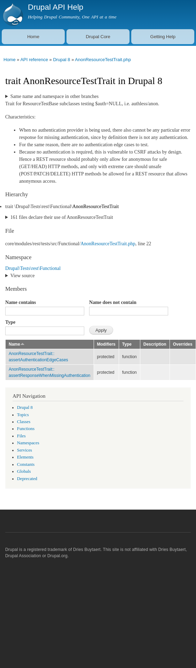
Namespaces (28, 442)
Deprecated (27, 478)
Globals (24, 471)
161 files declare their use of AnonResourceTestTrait (61, 217)
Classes (23, 421)
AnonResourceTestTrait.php (103, 59)
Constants (25, 464)
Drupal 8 (61, 59)
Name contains (20, 302)
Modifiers (106, 344)
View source (22, 275)
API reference (34, 59)
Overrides (183, 344)
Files (21, 436)
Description (154, 344)
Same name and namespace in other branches (54, 96)
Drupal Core (98, 36)
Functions (25, 428)
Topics (23, 414)
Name (17, 344)
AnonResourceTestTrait (95, 206)
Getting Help (162, 36)
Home (33, 36)
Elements (25, 457)
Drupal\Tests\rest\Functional (33, 268)
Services (24, 450)
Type (10, 322)
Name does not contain (112, 302)
